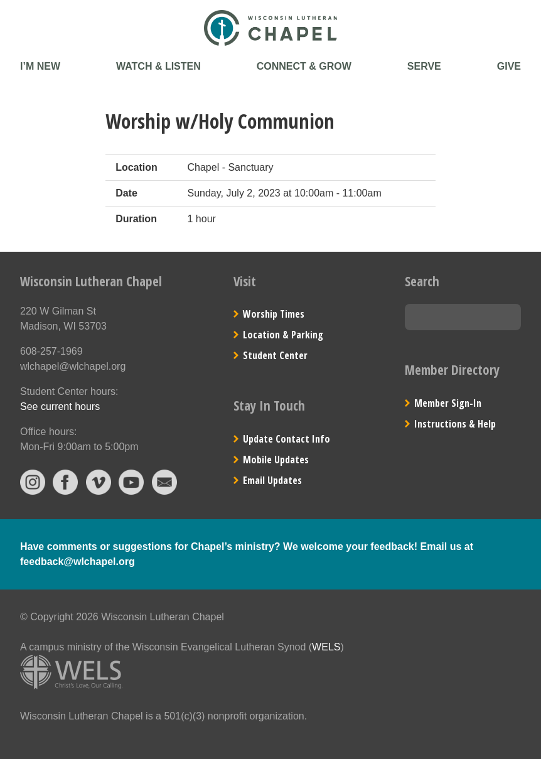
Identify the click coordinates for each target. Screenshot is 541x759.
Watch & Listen (158, 66)
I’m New (40, 66)
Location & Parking (283, 335)
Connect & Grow (304, 66)
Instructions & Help (455, 424)
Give (509, 66)
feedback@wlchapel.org (77, 561)
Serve (424, 66)
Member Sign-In (447, 403)
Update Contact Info (286, 439)
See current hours (60, 406)
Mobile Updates (276, 459)
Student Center (275, 355)
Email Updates (272, 480)
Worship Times (273, 314)
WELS (326, 647)
